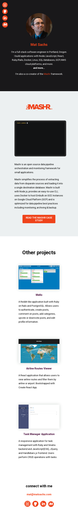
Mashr (47, 74)
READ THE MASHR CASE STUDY (39, 219)
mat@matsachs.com (39, 494)
